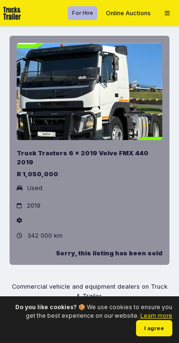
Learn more (156, 315)
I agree (154, 328)
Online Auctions (128, 13)
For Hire (82, 13)
